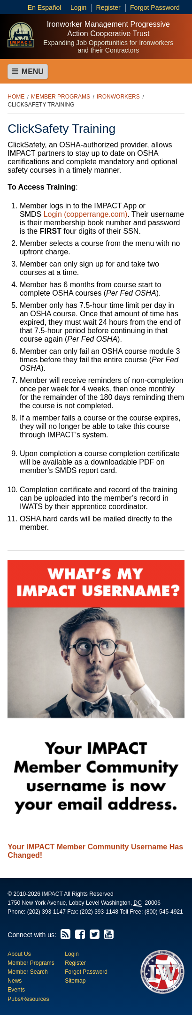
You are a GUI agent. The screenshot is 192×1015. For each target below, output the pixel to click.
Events (16, 989)
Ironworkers (118, 96)
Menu (28, 71)
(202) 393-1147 (46, 911)
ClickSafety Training (41, 104)
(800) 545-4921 (164, 911)
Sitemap (75, 980)
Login (78, 7)
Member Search (27, 972)
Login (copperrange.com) (86, 214)
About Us (19, 954)
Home (16, 96)
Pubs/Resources (28, 999)
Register (108, 7)
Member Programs (60, 96)
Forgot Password (155, 7)
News (15, 980)
